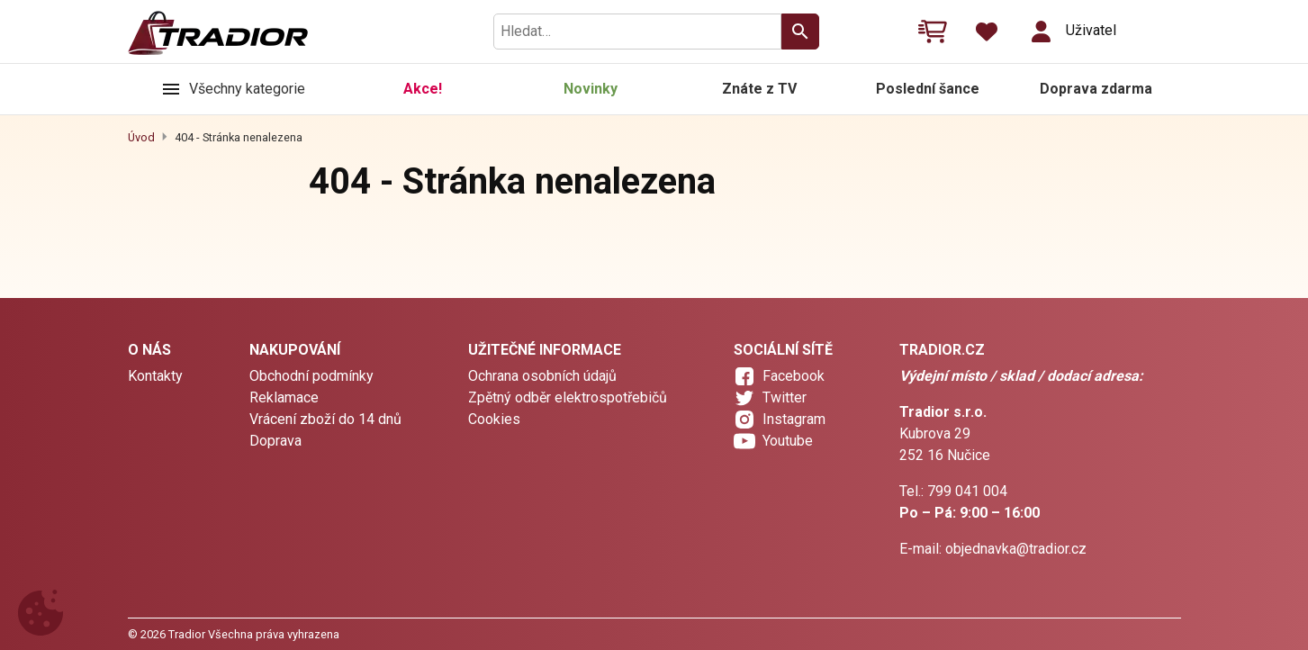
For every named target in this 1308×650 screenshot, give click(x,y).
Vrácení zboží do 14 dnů (325, 419)
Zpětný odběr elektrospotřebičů (567, 397)
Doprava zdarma (1096, 88)
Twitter (784, 397)
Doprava (275, 440)
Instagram (793, 419)
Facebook (793, 375)
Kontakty (155, 375)
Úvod (141, 137)
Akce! (422, 88)
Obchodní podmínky (311, 375)
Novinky (591, 88)
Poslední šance (927, 88)
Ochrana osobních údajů (542, 375)
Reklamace (284, 397)
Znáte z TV (759, 88)
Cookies (494, 419)
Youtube (787, 440)
